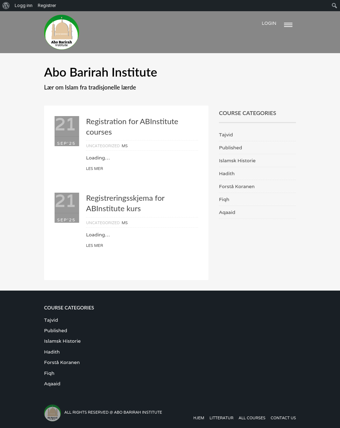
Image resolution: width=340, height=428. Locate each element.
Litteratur (221, 417)
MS (125, 145)
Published (230, 147)
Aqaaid (227, 212)
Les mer (94, 168)
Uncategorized (103, 145)
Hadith (227, 173)
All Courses (252, 417)
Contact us (283, 417)
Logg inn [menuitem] (24, 5)
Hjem (198, 417)
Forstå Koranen (237, 186)
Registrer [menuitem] (47, 5)
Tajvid (226, 134)
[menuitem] (6, 5)
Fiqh (224, 199)
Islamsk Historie (237, 160)
